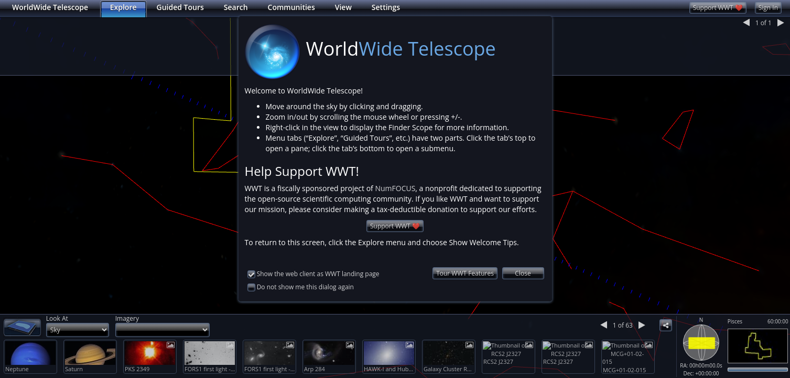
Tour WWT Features (465, 258)
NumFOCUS (395, 173)
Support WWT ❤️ (395, 211)
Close (523, 258)
